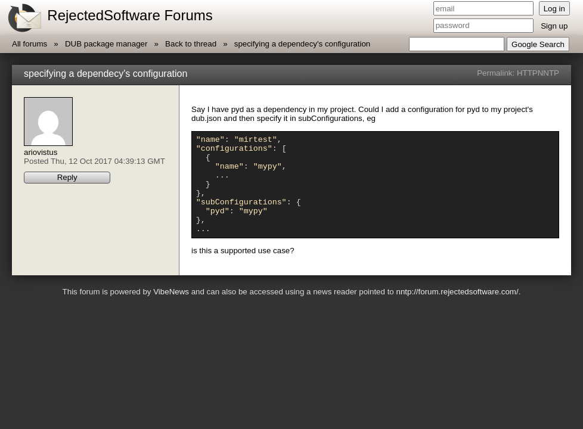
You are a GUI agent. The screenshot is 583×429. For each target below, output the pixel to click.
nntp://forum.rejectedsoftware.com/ (457, 311)
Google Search (538, 44)
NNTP (548, 73)
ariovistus (40, 152)
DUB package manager (106, 43)
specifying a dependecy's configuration (302, 43)
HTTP (527, 73)
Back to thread (190, 43)
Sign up (554, 25)
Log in (554, 8)
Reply (67, 177)
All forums (29, 43)
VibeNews (171, 311)
